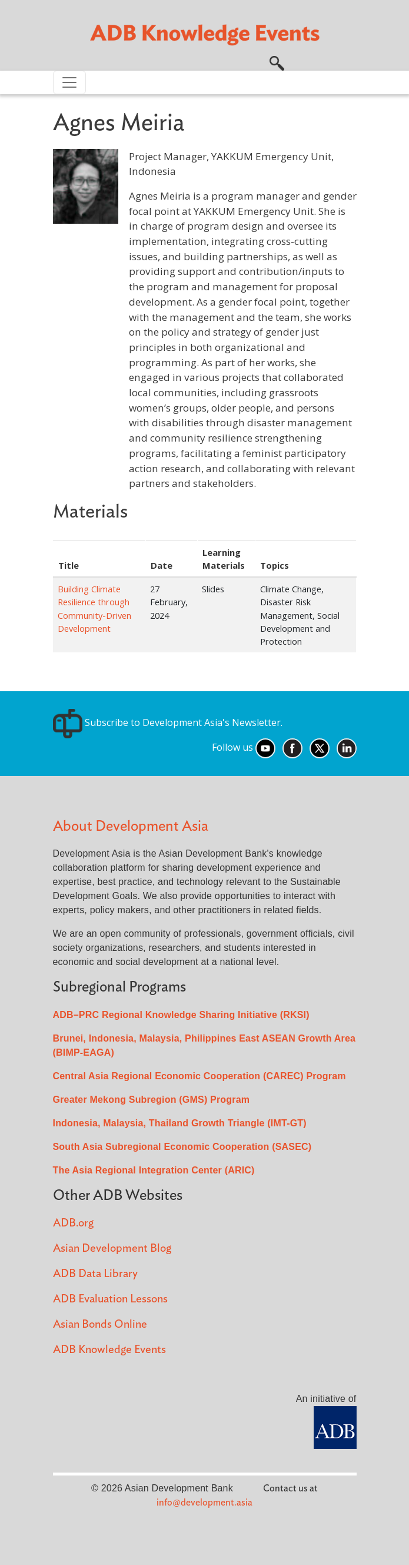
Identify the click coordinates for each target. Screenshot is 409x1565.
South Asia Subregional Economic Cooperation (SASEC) (182, 1147)
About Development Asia (130, 826)
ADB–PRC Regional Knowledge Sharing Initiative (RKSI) (181, 1015)
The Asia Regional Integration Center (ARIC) (154, 1170)
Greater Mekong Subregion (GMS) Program (151, 1100)
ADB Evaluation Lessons (110, 1299)
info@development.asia (204, 1502)
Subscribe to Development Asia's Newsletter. (167, 722)
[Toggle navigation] (69, 82)
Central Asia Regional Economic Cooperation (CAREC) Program (199, 1076)
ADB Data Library (95, 1273)
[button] (277, 61)
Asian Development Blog (112, 1248)
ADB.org (73, 1223)
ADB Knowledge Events (109, 1349)
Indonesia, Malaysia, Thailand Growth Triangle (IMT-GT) (180, 1123)
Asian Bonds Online (100, 1324)
